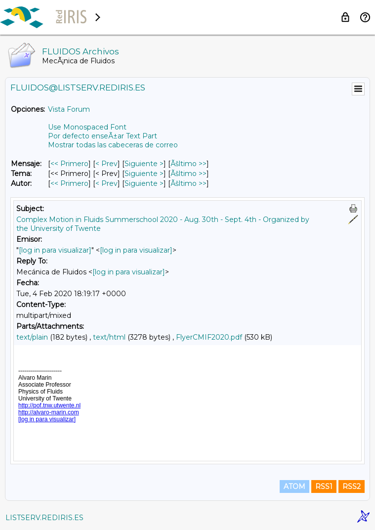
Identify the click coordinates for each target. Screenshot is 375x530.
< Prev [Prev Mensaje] (106, 163)
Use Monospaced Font (87, 127)
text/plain (32, 337)
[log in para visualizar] (55, 250)
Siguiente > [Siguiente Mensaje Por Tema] (144, 173)
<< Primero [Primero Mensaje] (69, 163)
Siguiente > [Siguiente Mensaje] (144, 163)
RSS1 (324, 486)
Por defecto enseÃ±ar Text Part (102, 136)
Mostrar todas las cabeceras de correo (113, 144)
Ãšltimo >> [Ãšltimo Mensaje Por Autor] (188, 183)
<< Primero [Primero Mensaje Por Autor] (69, 183)
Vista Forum (69, 109)
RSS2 (351, 486)
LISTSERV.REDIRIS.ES (44, 517)
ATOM (294, 486)
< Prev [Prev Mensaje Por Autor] (106, 183)
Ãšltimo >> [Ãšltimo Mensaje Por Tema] (188, 173)
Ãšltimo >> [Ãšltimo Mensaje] (188, 163)
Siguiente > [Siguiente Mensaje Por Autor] (144, 183)
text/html (109, 337)
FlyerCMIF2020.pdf (209, 337)
